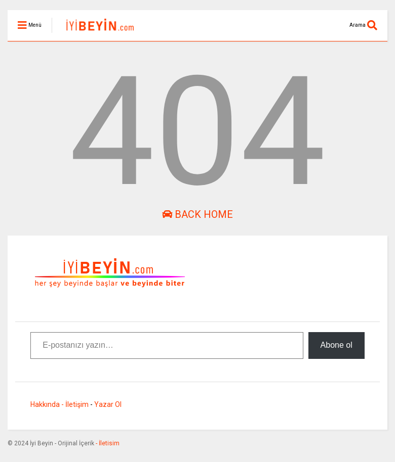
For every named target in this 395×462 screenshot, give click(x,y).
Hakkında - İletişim (59, 404)
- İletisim (107, 443)
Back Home (197, 214)
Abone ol (336, 345)
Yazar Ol (108, 404)
